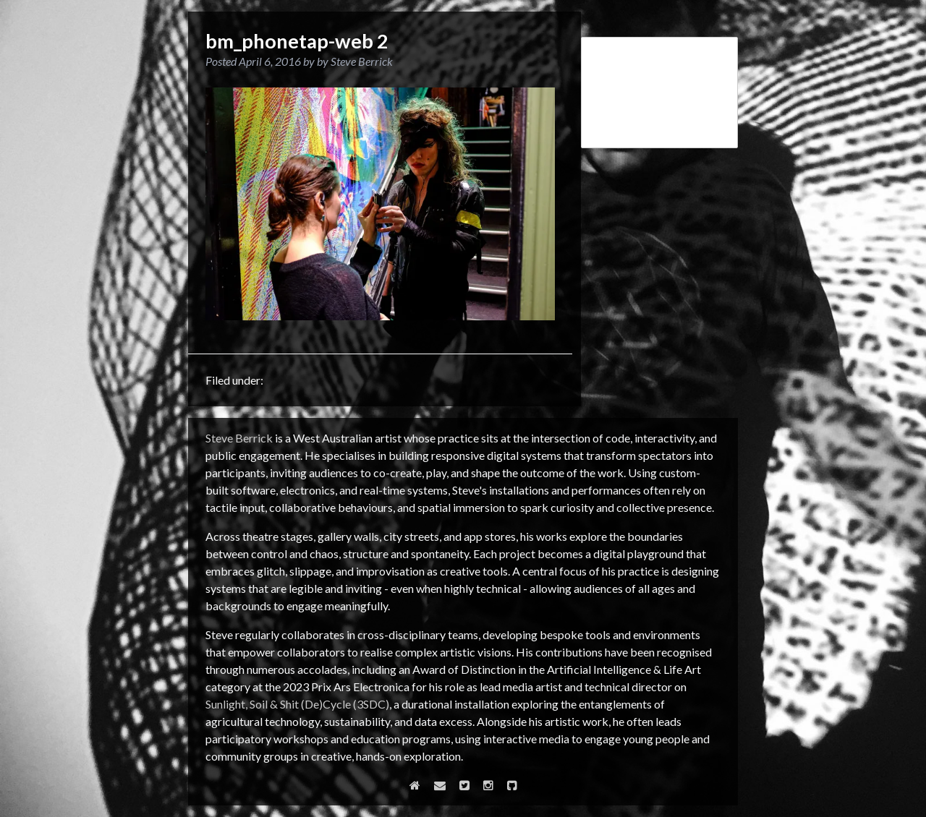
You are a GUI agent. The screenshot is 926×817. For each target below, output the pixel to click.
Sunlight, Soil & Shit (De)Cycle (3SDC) (297, 704)
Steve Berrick (239, 438)
